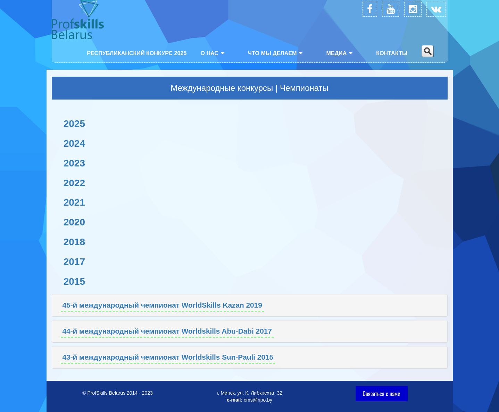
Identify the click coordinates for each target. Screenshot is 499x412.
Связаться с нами (381, 393)
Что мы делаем (272, 53)
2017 (74, 261)
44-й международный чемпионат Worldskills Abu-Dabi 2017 (167, 331)
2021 (74, 202)
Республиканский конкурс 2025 (136, 53)
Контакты (391, 53)
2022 (74, 183)
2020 (74, 222)
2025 (74, 123)
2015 (74, 281)
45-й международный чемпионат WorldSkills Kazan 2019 (162, 305)
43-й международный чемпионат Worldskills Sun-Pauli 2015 (168, 357)
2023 (74, 163)
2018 (74, 242)
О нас (209, 53)
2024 (74, 143)
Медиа (336, 53)
